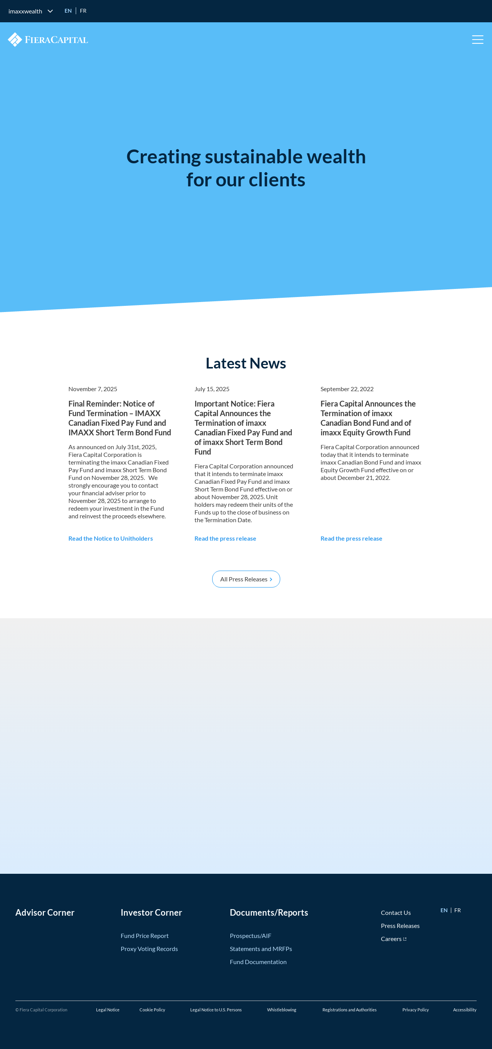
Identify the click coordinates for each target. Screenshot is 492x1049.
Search (477, 11)
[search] (477, 11)
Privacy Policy (415, 1009)
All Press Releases (244, 579)
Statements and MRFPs (261, 948)
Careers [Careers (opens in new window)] (391, 938)
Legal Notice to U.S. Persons (216, 1009)
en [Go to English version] (68, 10)
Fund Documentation (258, 961)
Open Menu (478, 39)
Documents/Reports (269, 912)
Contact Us (396, 912)
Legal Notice (108, 1009)
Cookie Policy (152, 1009)
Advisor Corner (45, 912)
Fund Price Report (145, 935)
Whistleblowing (281, 1009)
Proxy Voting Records (149, 948)
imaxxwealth (25, 11)
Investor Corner (151, 912)
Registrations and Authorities (349, 1009)
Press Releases (400, 925)
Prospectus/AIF (250, 935)
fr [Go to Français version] (83, 10)
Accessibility (465, 1009)
